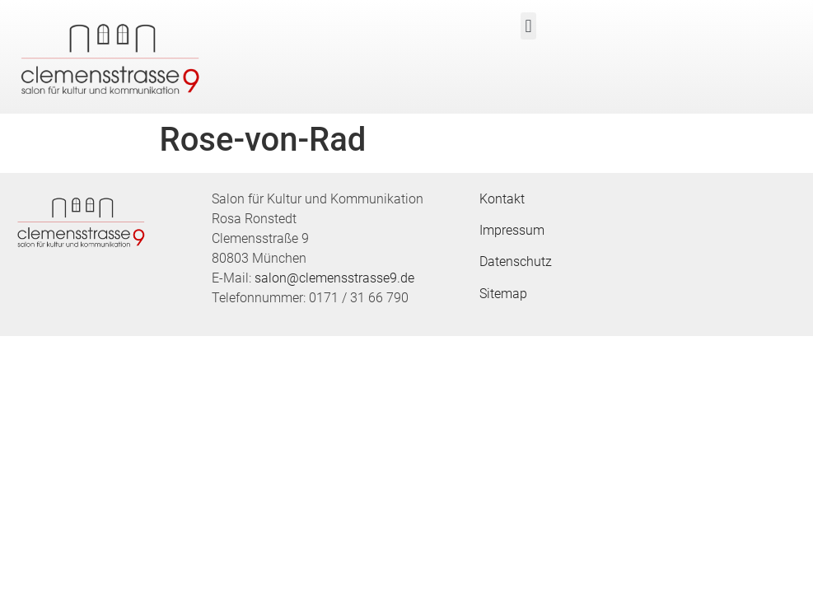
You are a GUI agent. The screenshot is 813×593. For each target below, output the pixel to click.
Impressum (511, 230)
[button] (528, 26)
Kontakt (502, 199)
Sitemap (503, 293)
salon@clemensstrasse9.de (334, 278)
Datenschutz (515, 261)
